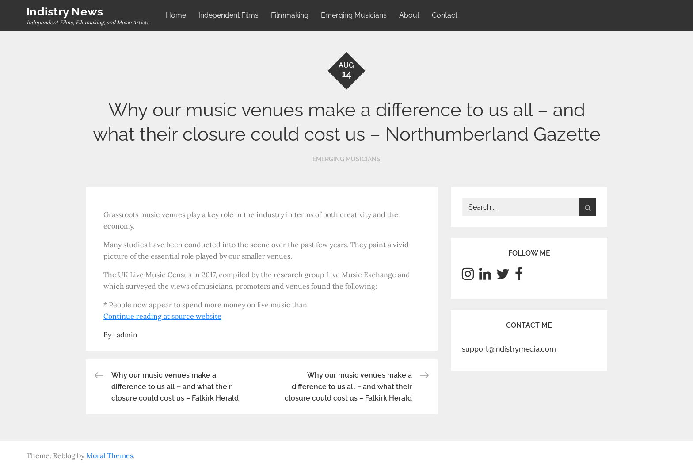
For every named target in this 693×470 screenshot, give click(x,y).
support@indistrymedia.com (509, 349)
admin (127, 334)
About (409, 15)
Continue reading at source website (162, 316)
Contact (444, 15)
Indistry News (65, 11)
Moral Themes (109, 455)
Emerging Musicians (354, 15)
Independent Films (228, 15)
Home (176, 15)
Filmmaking (289, 15)
